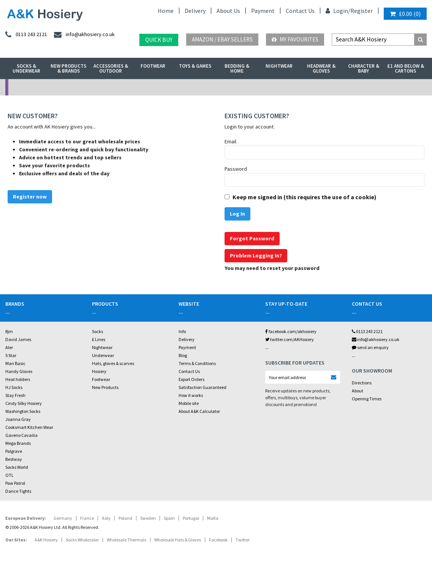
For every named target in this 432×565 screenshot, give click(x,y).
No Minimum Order (58, 87)
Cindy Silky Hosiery (23, 403)
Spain (169, 518)
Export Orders (191, 379)
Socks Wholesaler (82, 540)
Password (236, 168)
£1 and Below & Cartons (405, 68)
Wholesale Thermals (126, 540)
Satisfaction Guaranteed (202, 387)
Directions (362, 383)
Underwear (103, 355)
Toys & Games (195, 66)
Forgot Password (252, 238)
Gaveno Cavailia (21, 435)
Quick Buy (158, 39)
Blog (183, 355)
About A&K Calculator (199, 411)
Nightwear (279, 66)
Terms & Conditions (197, 363)
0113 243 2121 (367, 331)
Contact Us (300, 10)
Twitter (243, 540)
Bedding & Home (237, 68)
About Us (228, 10)
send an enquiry (370, 347)
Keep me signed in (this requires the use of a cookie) (305, 197)
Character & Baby (363, 68)
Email (230, 141)
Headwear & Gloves (321, 68)
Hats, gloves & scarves (113, 363)
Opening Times (366, 399)
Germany (63, 518)
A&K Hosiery (46, 540)
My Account (163, 87)
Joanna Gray (18, 419)
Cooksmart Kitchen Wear (29, 427)
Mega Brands (18, 443)
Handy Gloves (18, 371)
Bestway (13, 459)
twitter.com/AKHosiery (289, 339)
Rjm (9, 331)
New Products (105, 387)
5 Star (10, 355)
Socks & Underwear (26, 68)
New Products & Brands (68, 68)
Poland (125, 518)
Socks (97, 331)
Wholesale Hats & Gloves (177, 540)
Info (182, 331)
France (87, 518)
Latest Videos (374, 87)
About (357, 391)
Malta (212, 518)
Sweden (148, 518)
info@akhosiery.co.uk (375, 339)
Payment (263, 10)
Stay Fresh (15, 395)
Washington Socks (22, 411)
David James (18, 339)
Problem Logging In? (256, 255)
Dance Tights (18, 491)
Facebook (218, 540)
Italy (106, 518)
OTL (9, 475)
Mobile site (189, 403)
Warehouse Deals (269, 87)
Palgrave (13, 451)
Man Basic (15, 363)
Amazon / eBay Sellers (222, 39)
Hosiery (99, 371)
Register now (30, 196)
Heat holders (17, 379)
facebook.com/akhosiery (290, 331)
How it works (191, 395)
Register (361, 10)
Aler (9, 347)
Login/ (338, 10)
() (405, 13)
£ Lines (98, 339)
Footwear (153, 66)
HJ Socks (13, 387)
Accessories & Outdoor (110, 68)
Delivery (195, 10)
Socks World (16, 467)
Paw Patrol (15, 483)
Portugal (191, 518)
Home (166, 10)
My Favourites (295, 39)
